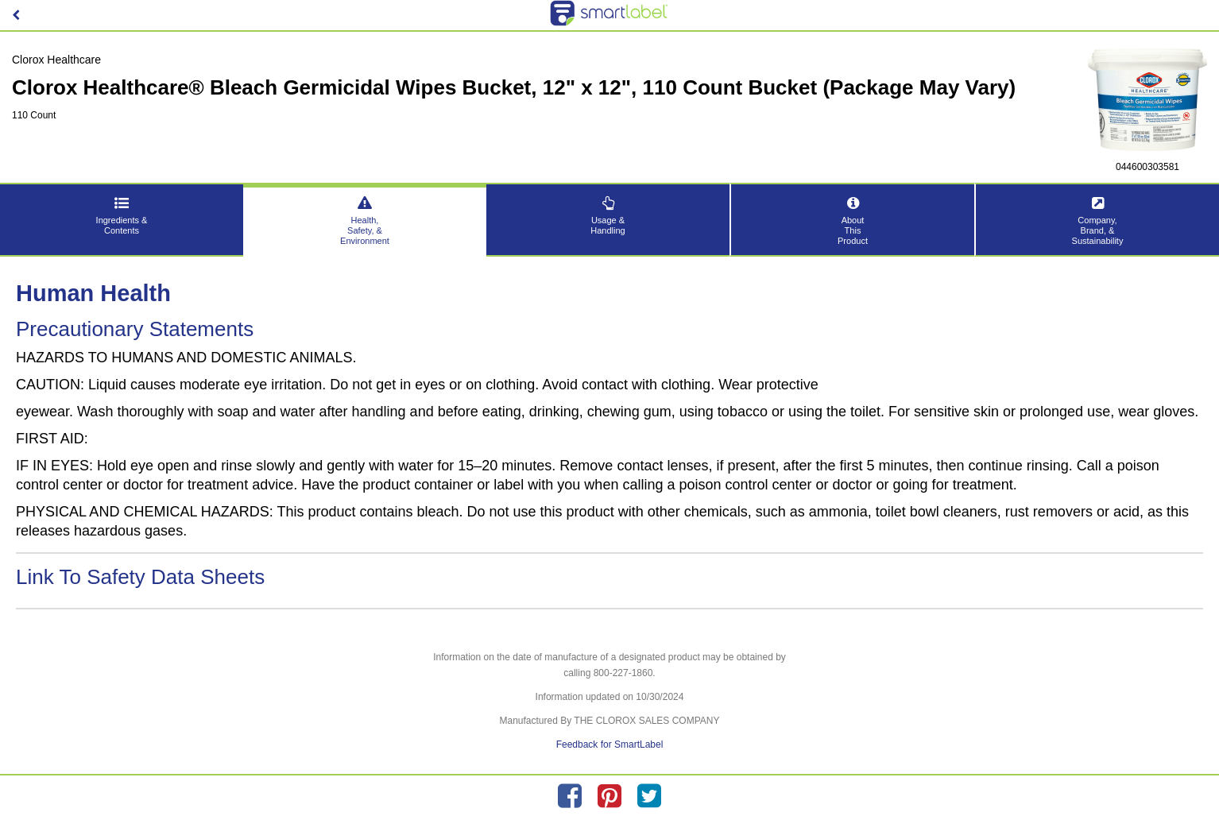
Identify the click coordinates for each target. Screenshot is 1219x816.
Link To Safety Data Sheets (140, 577)
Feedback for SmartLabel (610, 744)
